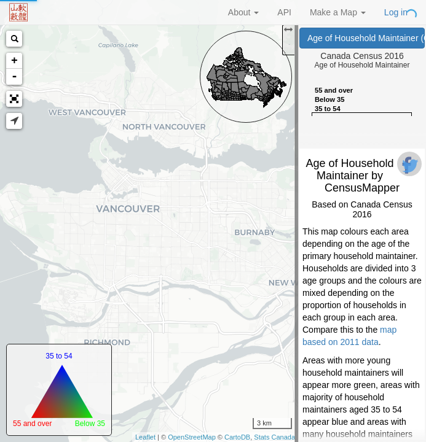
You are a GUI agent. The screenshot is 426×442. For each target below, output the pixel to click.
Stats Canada (274, 437)
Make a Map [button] (338, 12)
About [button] (243, 12)
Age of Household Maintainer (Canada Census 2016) (366, 38)
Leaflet (145, 437)
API (284, 12)
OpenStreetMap (192, 437)
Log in (396, 12)
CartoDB (237, 437)
